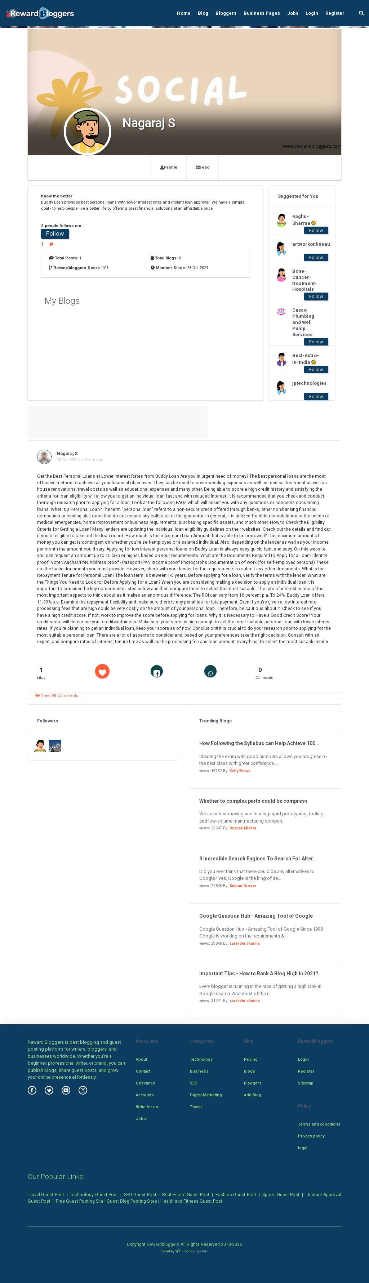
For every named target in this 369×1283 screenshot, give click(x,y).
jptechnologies (306, 383)
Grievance (145, 1083)
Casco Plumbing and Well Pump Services (303, 322)
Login (312, 13)
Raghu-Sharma (304, 220)
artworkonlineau (306, 244)
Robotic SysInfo (192, 1251)
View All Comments (56, 695)
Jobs (292, 13)
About (141, 1059)
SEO (193, 1083)
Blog (203, 13)
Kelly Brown (240, 771)
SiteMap (306, 1083)
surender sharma (245, 943)
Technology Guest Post (94, 1194)
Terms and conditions (319, 1124)
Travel (196, 1106)
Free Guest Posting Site (79, 1201)
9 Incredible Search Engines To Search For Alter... (258, 858)
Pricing (251, 1059)
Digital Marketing (206, 1094)
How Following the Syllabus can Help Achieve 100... (259, 743)
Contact (143, 1071)
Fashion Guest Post (235, 1194)
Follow (55, 233)
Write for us (147, 1106)
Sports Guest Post (281, 1194)
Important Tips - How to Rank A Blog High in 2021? (259, 973)
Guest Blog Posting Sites (132, 1201)
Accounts (145, 1094)
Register (334, 13)
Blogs (249, 1071)
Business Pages (262, 13)
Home (184, 13)
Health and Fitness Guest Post (191, 1201)
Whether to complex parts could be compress (253, 801)
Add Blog (252, 1094)
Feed (202, 167)
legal (302, 1147)
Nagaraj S (67, 453)
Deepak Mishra (243, 828)
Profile (168, 167)
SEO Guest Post (140, 1194)
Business (199, 1071)
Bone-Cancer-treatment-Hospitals (304, 280)
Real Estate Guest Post (185, 1194)
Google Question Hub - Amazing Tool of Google (256, 916)
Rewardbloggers (163, 1244)
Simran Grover (243, 885)
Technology (201, 1059)
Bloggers (225, 13)
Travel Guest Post (46, 1194)
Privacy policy (311, 1136)
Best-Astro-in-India (305, 359)
